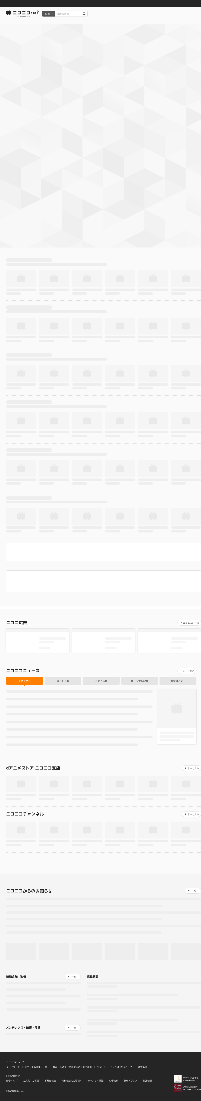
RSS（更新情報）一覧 (36, 1067)
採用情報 (147, 1080)
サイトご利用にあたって (119, 1067)
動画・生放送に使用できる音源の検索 (72, 1067)
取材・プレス (130, 1080)
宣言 (99, 1067)
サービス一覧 (13, 1067)
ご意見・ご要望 (31, 1080)
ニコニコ (23, 13)
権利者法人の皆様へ (71, 1080)
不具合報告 (50, 1080)
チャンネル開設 (96, 1080)
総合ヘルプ (12, 1080)
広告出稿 (113, 1080)
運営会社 (142, 1067)
